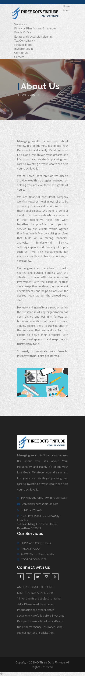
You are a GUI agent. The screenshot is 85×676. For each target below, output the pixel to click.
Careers (19, 56)
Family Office (22, 32)
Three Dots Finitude (52, 662)
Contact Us (21, 52)
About (67, 10)
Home (66, 6)
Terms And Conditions (34, 543)
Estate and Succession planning (33, 36)
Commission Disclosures (35, 553)
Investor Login (23, 48)
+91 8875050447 (55, 498)
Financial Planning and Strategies (35, 28)
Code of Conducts (31, 559)
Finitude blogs (23, 44)
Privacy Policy (29, 548)
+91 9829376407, (30, 498)
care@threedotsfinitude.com (37, 504)
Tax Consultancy (24, 40)
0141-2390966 (29, 510)
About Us (37, 95)
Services (20, 24)
